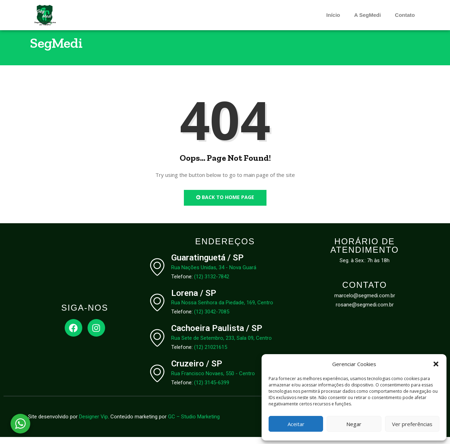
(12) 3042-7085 (211, 319)
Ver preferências (412, 424)
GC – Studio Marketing (194, 423)
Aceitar (296, 424)
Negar (353, 424)
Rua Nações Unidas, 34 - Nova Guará (213, 274)
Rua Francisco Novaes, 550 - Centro (213, 380)
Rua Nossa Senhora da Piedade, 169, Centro (222, 309)
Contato (405, 15)
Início (333, 15)
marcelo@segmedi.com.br (364, 302)
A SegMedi (367, 15)
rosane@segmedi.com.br (365, 312)
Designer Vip (93, 423)
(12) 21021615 (210, 354)
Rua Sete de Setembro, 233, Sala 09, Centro (221, 345)
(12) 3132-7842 (211, 283)
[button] (435, 363)
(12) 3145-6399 (211, 389)
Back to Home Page (225, 204)
